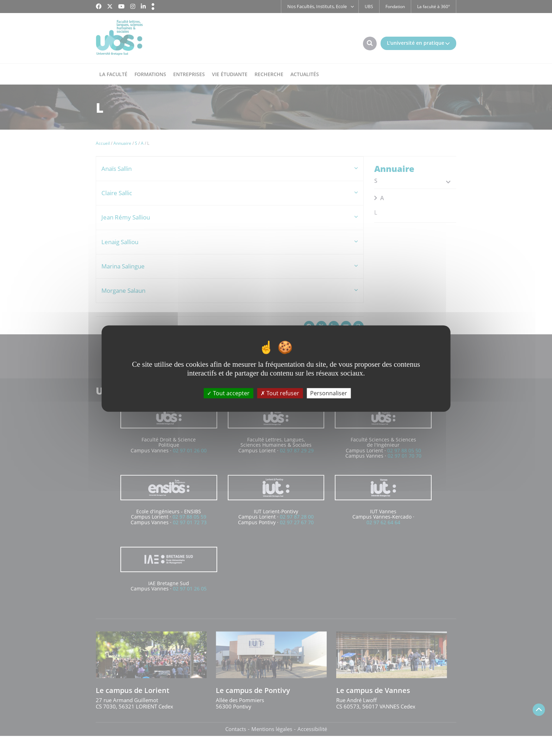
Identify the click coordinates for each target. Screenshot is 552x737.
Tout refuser (280, 393)
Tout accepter (228, 393)
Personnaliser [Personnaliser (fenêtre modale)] (328, 393)
